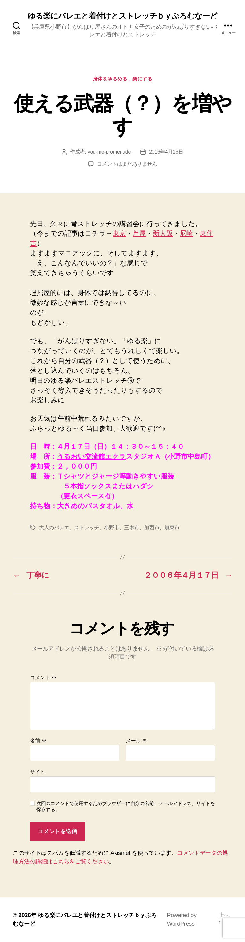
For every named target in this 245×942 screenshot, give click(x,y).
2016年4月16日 (166, 151)
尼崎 (186, 233)
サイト (37, 771)
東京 (119, 233)
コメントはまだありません (127, 164)
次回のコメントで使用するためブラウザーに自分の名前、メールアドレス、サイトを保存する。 (125, 806)
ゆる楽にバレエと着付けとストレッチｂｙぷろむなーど (122, 16)
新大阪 (163, 233)
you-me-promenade (109, 151)
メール (136, 740)
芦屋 (139, 233)
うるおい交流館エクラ (91, 456)
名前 (38, 740)
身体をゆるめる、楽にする (122, 78)
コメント (43, 677)
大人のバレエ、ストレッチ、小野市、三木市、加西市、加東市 (109, 527)
